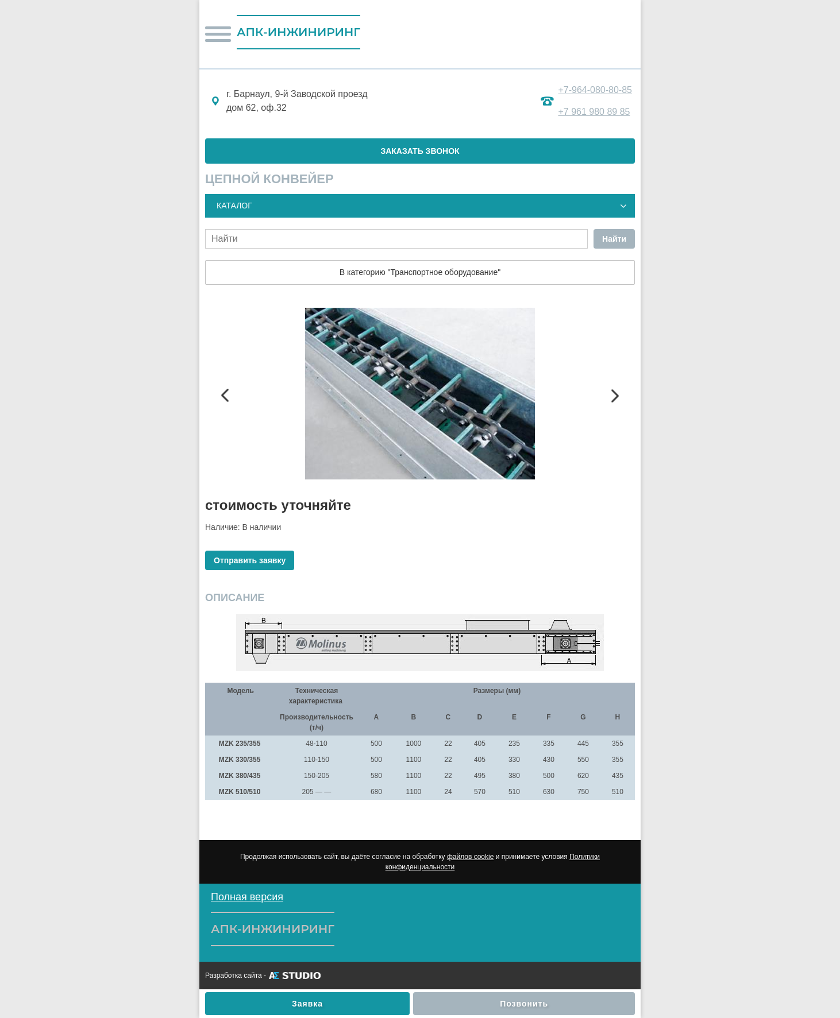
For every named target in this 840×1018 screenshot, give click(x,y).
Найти (614, 238)
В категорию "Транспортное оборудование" (420, 272)
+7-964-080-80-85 (595, 90)
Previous (225, 395)
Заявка (307, 1003)
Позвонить (524, 1003)
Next (614, 395)
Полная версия (247, 897)
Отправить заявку (250, 560)
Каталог (234, 205)
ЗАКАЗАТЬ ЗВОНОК (419, 151)
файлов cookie (470, 857)
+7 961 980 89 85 (594, 112)
